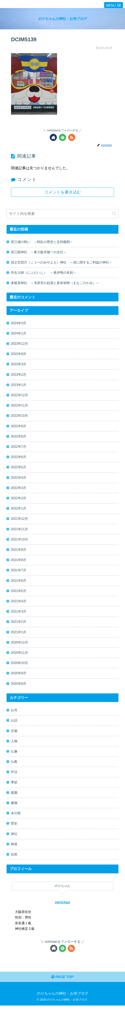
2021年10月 (19, 544)
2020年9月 (19, 681)
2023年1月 (19, 387)
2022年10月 (19, 418)
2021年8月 (19, 565)
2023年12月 (19, 345)
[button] (114, 213)
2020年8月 (19, 691)
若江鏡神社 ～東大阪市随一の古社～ (38, 252)
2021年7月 (19, 576)
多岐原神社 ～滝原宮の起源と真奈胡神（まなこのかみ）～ (55, 284)
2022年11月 (19, 408)
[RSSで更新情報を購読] (71, 137)
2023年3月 (19, 366)
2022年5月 (19, 471)
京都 (14, 739)
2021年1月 (19, 639)
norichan (62, 913)
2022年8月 (19, 439)
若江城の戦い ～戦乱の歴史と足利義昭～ (42, 242)
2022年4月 (19, 481)
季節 (14, 792)
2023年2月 (19, 376)
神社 (14, 844)
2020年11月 (19, 660)
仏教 (14, 771)
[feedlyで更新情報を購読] (62, 137)
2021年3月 (19, 618)
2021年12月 (19, 523)
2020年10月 (19, 670)
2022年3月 (19, 492)
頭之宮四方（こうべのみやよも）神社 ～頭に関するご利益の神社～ (61, 263)
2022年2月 (19, 502)
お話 (14, 729)
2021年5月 (19, 597)
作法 (14, 781)
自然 (14, 865)
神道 (14, 855)
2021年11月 (19, 534)
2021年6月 (19, 586)
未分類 (16, 823)
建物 (14, 813)
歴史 (14, 834)
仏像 (14, 760)
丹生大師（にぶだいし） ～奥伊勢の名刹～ (45, 273)
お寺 (14, 718)
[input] (62, 213)
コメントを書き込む (62, 192)
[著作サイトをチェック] (53, 137)
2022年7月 (19, 450)
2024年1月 (19, 334)
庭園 (14, 802)
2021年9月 (19, 555)
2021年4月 (19, 607)
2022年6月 (19, 460)
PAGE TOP (62, 988)
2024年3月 (19, 324)
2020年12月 (19, 649)
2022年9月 (19, 429)
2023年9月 (19, 355)
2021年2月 (19, 628)
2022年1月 (19, 513)
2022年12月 (19, 397)
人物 (14, 750)
